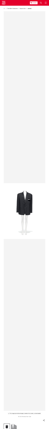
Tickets (34, 3)
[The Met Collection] (12, 9)
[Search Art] (23, 9)
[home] (4, 9)
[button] (40, 2)
